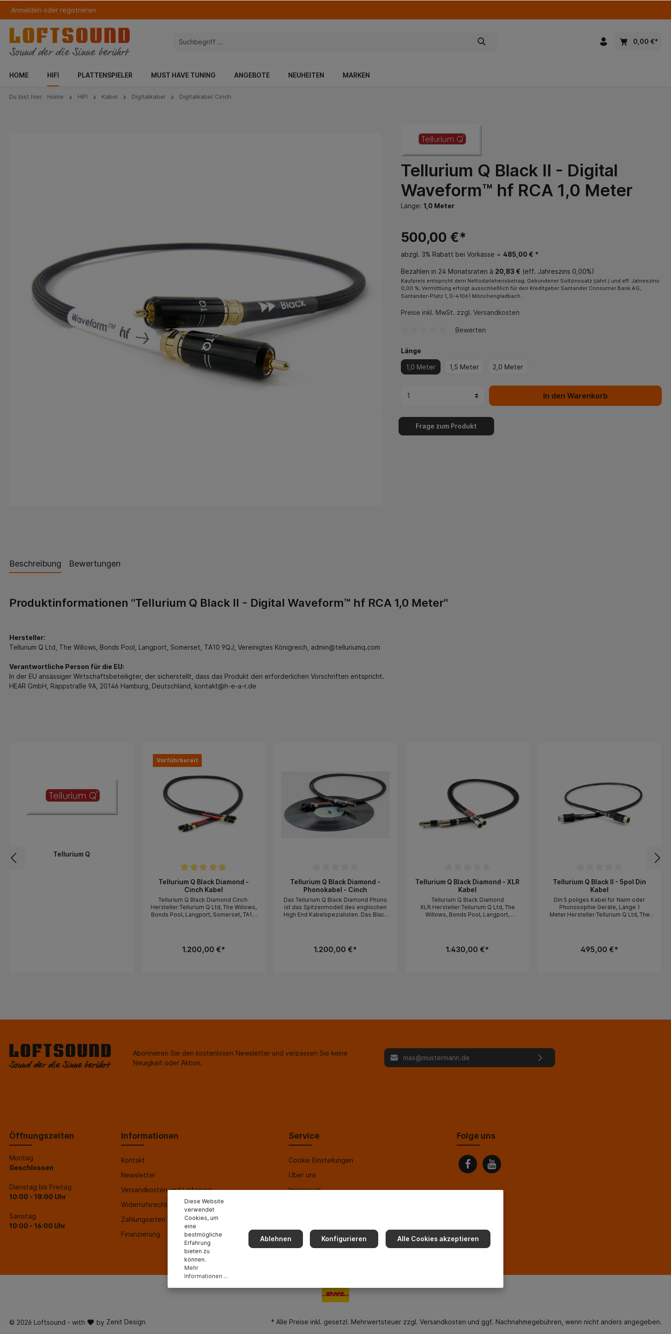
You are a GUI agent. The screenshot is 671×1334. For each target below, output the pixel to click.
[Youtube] (492, 1164)
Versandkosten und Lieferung (166, 1190)
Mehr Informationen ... (211, 1272)
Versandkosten (443, 1322)
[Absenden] (540, 1057)
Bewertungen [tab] (95, 563)
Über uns (302, 1175)
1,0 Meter (420, 376)
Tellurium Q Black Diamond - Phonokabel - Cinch (335, 886)
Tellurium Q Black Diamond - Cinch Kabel (203, 886)
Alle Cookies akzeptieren (440, 1247)
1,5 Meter (464, 376)
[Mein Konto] (603, 41)
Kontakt (133, 1160)
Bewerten (470, 339)
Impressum (305, 1190)
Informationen (150, 1136)
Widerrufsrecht (144, 1204)
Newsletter (138, 1175)
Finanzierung (140, 1234)
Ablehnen (284, 1247)
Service (304, 1136)
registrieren (78, 10)
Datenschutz (308, 1204)
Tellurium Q (71, 854)
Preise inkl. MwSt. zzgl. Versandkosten (460, 322)
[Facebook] (468, 1164)
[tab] (35, 563)
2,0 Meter (508, 376)
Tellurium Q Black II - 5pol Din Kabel (599, 886)
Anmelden (26, 10)
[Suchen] (481, 41)
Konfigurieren (349, 1247)
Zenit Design (125, 1322)
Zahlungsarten (143, 1219)
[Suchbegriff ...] (319, 41)
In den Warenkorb (575, 404)
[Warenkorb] (638, 41)
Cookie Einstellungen (321, 1160)
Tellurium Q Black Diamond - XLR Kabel (467, 886)
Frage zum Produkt (446, 435)
